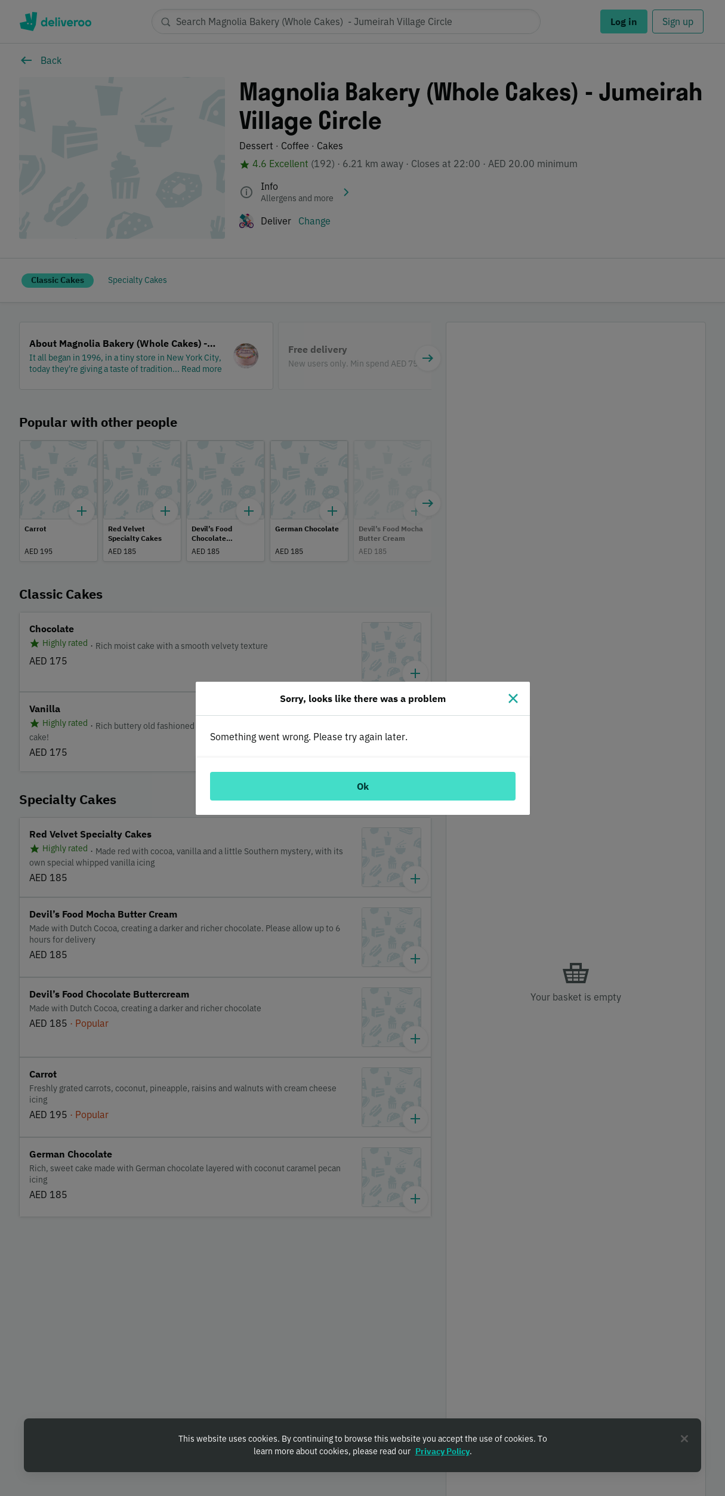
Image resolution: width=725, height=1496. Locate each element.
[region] (362, 1445)
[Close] (513, 698)
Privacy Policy (442, 1451)
